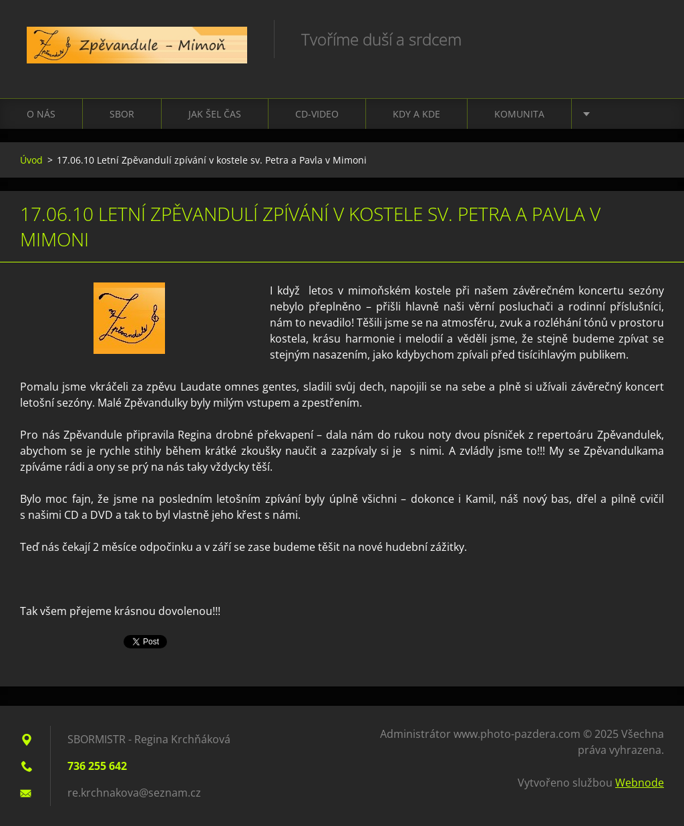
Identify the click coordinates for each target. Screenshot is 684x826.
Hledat (649, 39)
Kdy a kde (416, 114)
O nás (41, 114)
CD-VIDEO (317, 114)
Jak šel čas (214, 114)
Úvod (31, 160)
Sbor (122, 114)
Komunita (519, 114)
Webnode (639, 782)
